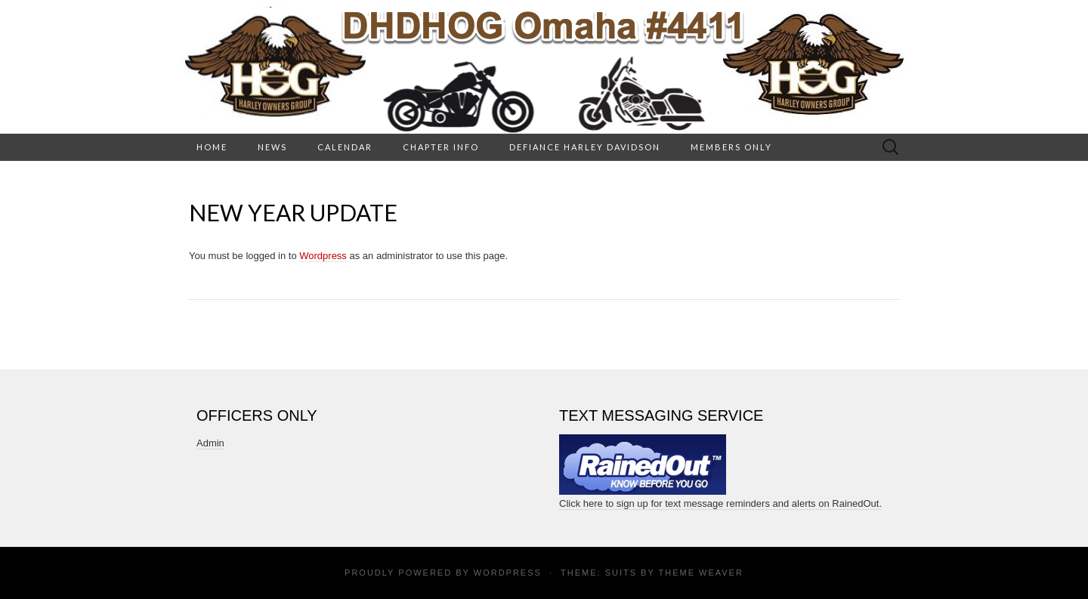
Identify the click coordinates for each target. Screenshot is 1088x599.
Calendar (344, 147)
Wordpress (323, 255)
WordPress (508, 572)
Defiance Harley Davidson (584, 147)
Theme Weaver (700, 572)
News (272, 147)
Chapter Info (441, 147)
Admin (210, 443)
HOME (211, 147)
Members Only (731, 147)
